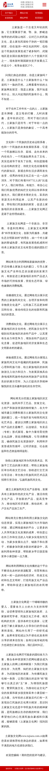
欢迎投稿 (9, 18)
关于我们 (9, 13)
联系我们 (39, 18)
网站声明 (24, 18)
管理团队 (39, 13)
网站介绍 (24, 13)
